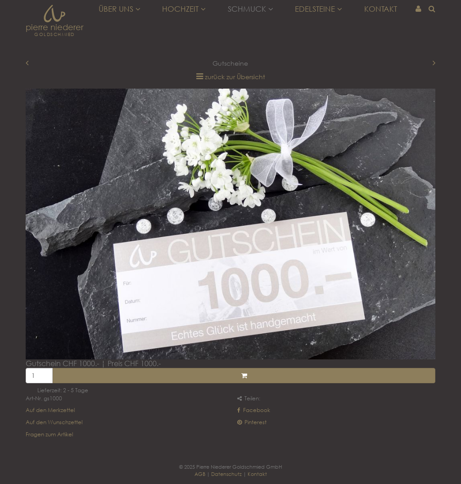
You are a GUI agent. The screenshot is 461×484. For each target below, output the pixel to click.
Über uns (119, 8)
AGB (199, 474)
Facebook (253, 410)
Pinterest (252, 422)
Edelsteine (318, 8)
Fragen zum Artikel (49, 434)
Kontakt (380, 8)
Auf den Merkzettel (50, 410)
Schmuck (250, 8)
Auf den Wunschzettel (54, 422)
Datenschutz (226, 474)
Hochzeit (184, 8)
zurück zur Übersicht (235, 77)
